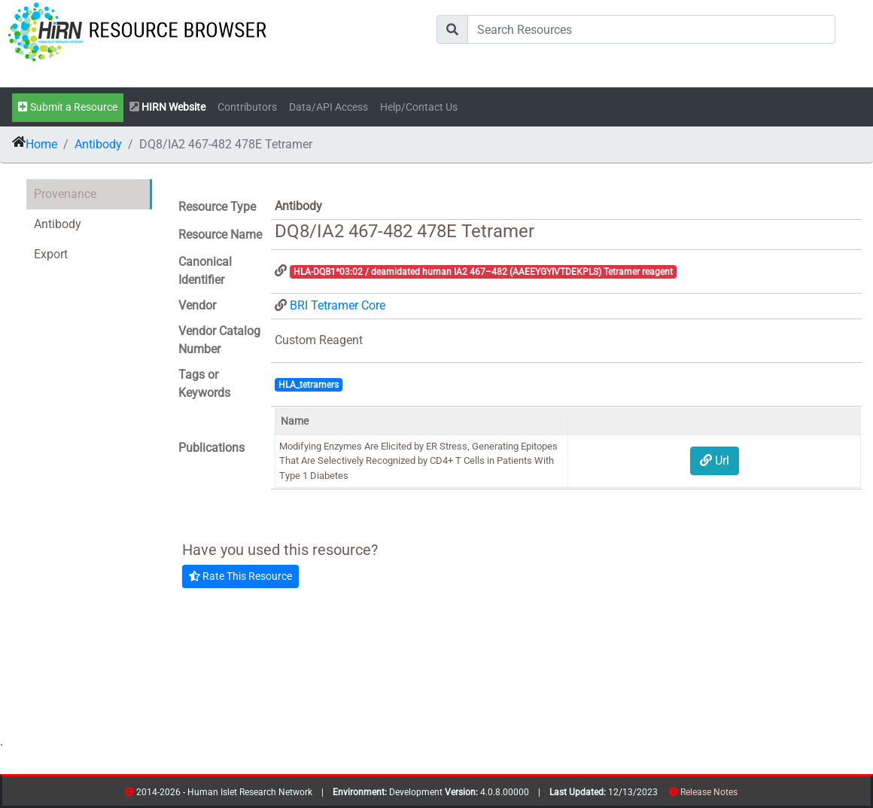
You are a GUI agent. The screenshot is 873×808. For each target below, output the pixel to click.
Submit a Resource (67, 107)
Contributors (247, 107)
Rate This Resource (240, 576)
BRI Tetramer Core (337, 305)
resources (742, 794)
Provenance (65, 194)
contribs (747, 794)
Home (41, 144)
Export (51, 254)
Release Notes (709, 792)
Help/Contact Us (419, 107)
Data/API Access (328, 107)
